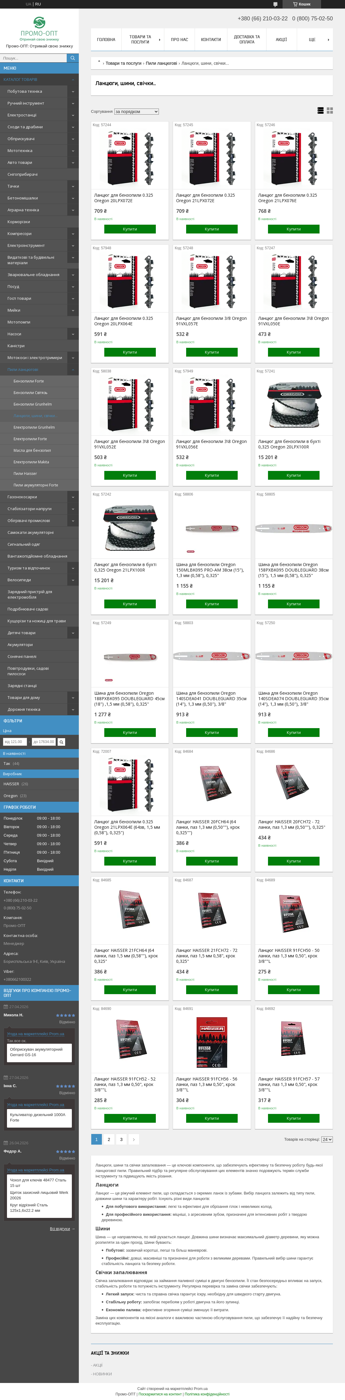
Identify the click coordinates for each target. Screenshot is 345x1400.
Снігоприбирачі (23, 174)
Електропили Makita (31, 462)
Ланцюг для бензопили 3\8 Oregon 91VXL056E (211, 444)
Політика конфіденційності (207, 1394)
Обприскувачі (21, 138)
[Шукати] (73, 58)
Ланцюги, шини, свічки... (36, 415)
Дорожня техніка (24, 709)
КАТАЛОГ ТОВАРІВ (20, 79)
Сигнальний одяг (24, 544)
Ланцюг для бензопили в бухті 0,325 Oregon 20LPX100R (289, 444)
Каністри (16, 345)
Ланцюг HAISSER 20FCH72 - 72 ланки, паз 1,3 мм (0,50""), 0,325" (291, 824)
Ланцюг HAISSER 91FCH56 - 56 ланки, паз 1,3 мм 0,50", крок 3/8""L (206, 1084)
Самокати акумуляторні (31, 532)
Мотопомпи (19, 322)
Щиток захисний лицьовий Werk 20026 (39, 1195)
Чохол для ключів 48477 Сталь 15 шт (38, 1183)
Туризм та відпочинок (29, 568)
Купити (130, 229)
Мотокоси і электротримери (35, 357)
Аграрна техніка (23, 210)
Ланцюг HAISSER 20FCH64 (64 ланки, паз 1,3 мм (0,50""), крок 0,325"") (208, 827)
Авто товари (20, 162)
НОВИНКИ (102, 1374)
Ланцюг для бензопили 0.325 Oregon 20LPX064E (123, 321)
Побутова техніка (25, 91)
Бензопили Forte (29, 381)
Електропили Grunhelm (34, 427)
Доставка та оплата (247, 39)
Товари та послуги (140, 39)
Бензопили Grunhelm (33, 404)
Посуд (13, 286)
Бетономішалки (23, 198)
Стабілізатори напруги (30, 508)
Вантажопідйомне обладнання (37, 556)
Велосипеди (19, 579)
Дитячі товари (21, 632)
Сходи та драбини (25, 127)
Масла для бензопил (32, 450)
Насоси (14, 334)
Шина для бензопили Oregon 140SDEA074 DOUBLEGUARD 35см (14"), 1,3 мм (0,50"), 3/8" (293, 698)
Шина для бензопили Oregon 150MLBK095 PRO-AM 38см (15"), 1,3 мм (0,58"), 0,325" (210, 570)
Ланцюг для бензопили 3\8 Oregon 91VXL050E (293, 321)
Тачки (13, 186)
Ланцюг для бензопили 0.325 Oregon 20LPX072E (123, 197)
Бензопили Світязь (31, 392)
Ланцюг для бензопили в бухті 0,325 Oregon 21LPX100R (125, 567)
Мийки (14, 310)
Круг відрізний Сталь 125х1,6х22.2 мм (29, 1208)
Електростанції (22, 115)
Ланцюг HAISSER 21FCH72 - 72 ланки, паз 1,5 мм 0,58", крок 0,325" (206, 956)
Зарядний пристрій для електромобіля (30, 594)
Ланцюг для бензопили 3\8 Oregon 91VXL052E (129, 444)
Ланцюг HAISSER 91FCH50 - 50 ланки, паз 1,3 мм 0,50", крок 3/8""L (289, 956)
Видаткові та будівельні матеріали (31, 259)
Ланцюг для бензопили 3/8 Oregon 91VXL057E (211, 321)
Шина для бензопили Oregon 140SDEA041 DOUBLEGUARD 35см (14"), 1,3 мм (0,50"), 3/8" (211, 698)
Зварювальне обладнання (33, 274)
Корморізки (19, 221)
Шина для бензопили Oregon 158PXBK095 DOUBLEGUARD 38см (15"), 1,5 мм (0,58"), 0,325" (293, 570)
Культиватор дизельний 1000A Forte (37, 1117)
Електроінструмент (26, 245)
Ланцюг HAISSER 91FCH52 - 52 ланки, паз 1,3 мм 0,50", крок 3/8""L (125, 1084)
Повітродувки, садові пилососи (28, 670)
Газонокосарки (22, 497)
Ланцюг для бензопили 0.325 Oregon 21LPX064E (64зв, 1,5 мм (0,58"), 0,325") (127, 827)
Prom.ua (201, 1389)
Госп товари (19, 298)
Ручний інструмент (26, 103)
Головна (106, 39)
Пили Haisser (25, 473)
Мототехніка (20, 150)
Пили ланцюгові (23, 369)
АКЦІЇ (281, 39)
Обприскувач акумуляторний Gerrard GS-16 (36, 1052)
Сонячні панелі (22, 656)
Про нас (179, 39)
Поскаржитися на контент (160, 1394)
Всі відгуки (60, 1228)
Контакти (211, 39)
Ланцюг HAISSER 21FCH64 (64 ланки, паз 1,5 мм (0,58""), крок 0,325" (126, 956)
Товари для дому (24, 697)
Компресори (20, 233)
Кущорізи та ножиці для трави (37, 621)
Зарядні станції (22, 685)
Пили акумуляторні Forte (36, 485)
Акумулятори (20, 644)
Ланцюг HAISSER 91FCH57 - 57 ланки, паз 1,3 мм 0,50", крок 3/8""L (289, 1084)
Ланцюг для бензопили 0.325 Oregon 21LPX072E (205, 197)
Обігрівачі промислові (29, 520)
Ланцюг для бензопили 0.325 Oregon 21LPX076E (287, 197)
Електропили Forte (30, 438)
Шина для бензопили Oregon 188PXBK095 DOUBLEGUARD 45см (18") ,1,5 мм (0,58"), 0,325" (129, 698)
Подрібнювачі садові (28, 609)
